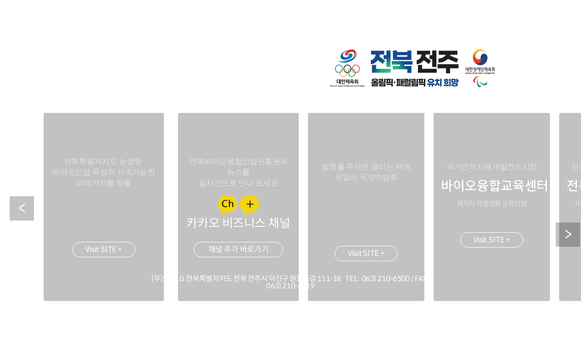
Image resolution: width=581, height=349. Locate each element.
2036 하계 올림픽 (413, 68)
